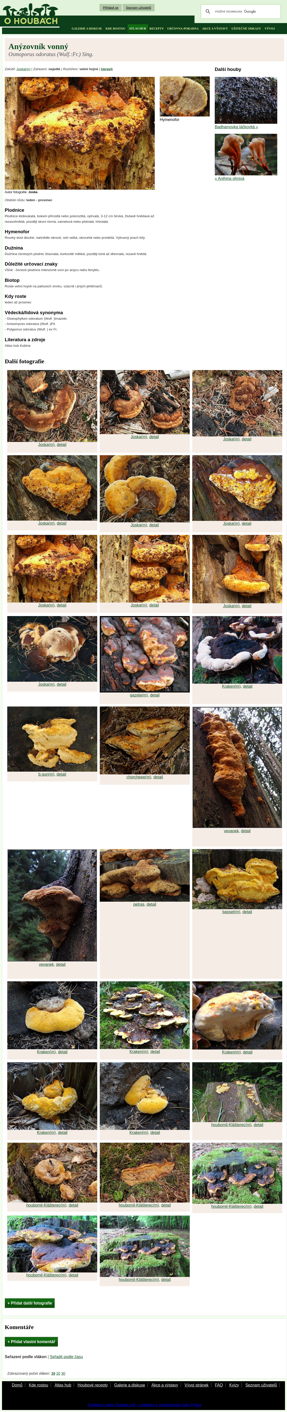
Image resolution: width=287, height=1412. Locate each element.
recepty (157, 28)
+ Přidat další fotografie (30, 1303)
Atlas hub (62, 1385)
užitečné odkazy (246, 28)
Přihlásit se (110, 8)
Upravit (107, 69)
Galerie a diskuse (129, 1385)
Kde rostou (38, 1385)
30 (63, 1373)
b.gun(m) (46, 774)
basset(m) (231, 912)
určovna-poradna (182, 28)
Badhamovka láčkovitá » (236, 127)
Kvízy (234, 1385)
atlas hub (137, 28)
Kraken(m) (231, 686)
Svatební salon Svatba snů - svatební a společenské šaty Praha (144, 1405)
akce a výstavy (215, 28)
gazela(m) (139, 695)
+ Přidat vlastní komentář (31, 1342)
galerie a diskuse (87, 28)
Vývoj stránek (196, 1385)
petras (138, 904)
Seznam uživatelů (138, 8)
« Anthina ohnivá (229, 178)
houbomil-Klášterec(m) (231, 1125)
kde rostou (115, 28)
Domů (17, 1385)
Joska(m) (23, 69)
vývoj (269, 28)
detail (61, 444)
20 (58, 1373)
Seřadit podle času (66, 1357)
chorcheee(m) (138, 777)
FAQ (219, 1385)
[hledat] (240, 12)
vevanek (231, 831)
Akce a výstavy (165, 1385)
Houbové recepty (93, 1385)
